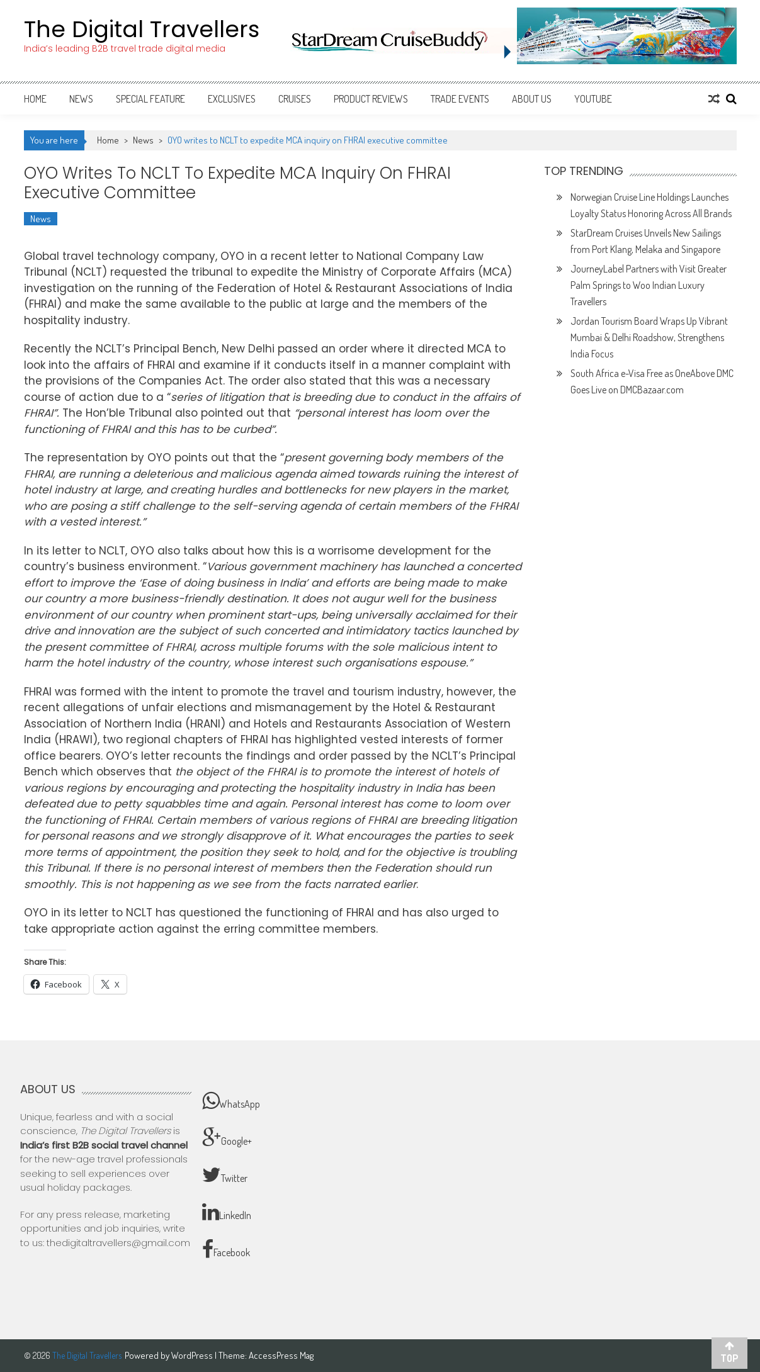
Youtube (593, 99)
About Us (532, 99)
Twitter (224, 1175)
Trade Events (460, 99)
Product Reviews (371, 99)
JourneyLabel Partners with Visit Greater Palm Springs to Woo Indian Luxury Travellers (648, 285)
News (81, 99)
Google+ (227, 1138)
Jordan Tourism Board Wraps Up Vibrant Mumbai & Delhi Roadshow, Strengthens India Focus (649, 337)
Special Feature (150, 99)
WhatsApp (231, 1101)
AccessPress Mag (281, 1355)
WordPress (193, 1355)
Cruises (294, 99)
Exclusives (232, 99)
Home (35, 99)
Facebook (226, 1249)
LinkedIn (226, 1212)
